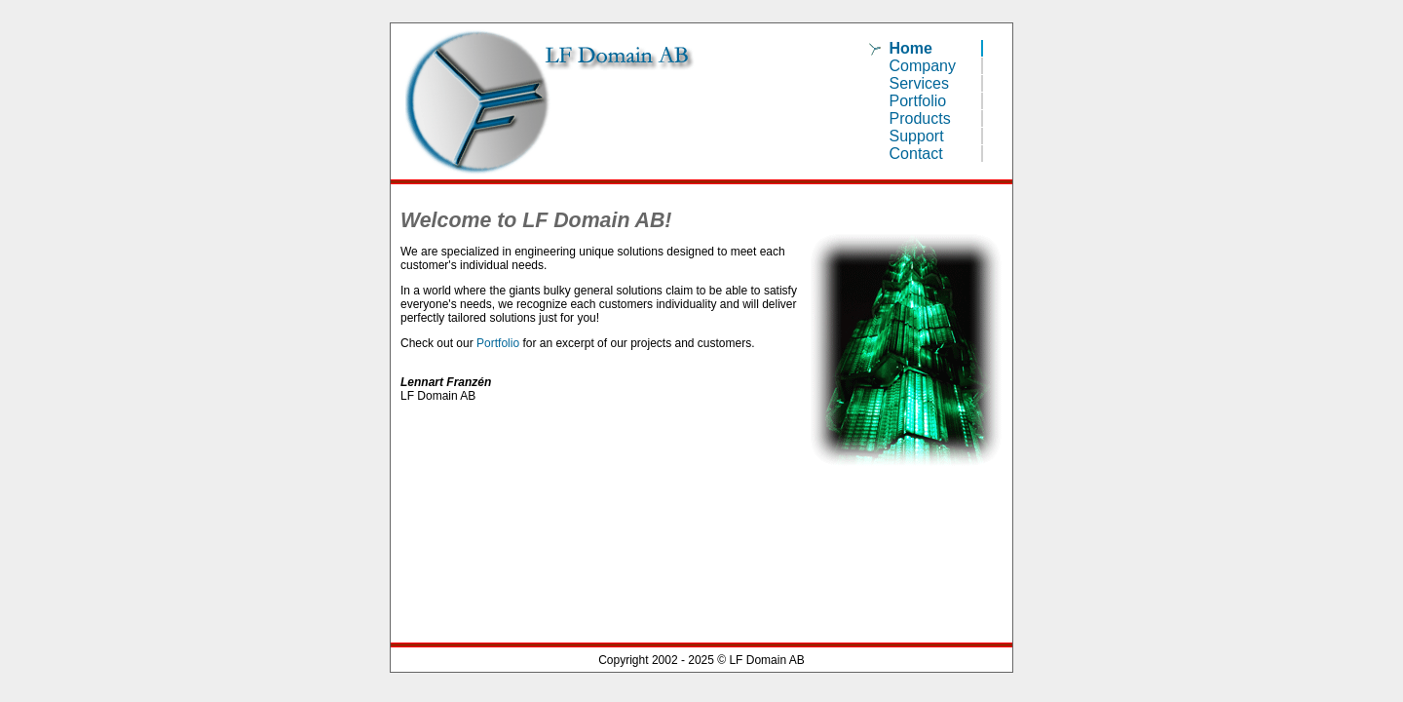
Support (917, 136)
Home (911, 48)
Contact (916, 153)
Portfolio (918, 101)
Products (920, 118)
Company (923, 66)
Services (919, 83)
